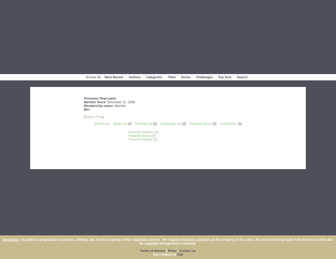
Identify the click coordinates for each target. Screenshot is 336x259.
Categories (154, 77)
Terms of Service (130, 3)
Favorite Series (200, 124)
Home (108, 3)
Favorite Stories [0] (143, 139)
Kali (180, 254)
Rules (172, 251)
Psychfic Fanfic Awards (191, 3)
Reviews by (144, 124)
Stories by (102, 124)
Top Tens (225, 77)
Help (165, 3)
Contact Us (223, 3)
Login (152, 3)
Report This (93, 117)
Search (242, 77)
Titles (172, 77)
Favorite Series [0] (142, 136)
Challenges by (171, 124)
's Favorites (228, 124)
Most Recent (113, 77)
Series (186, 77)
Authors (135, 77)
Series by (120, 124)
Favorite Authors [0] (144, 132)
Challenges (204, 77)
